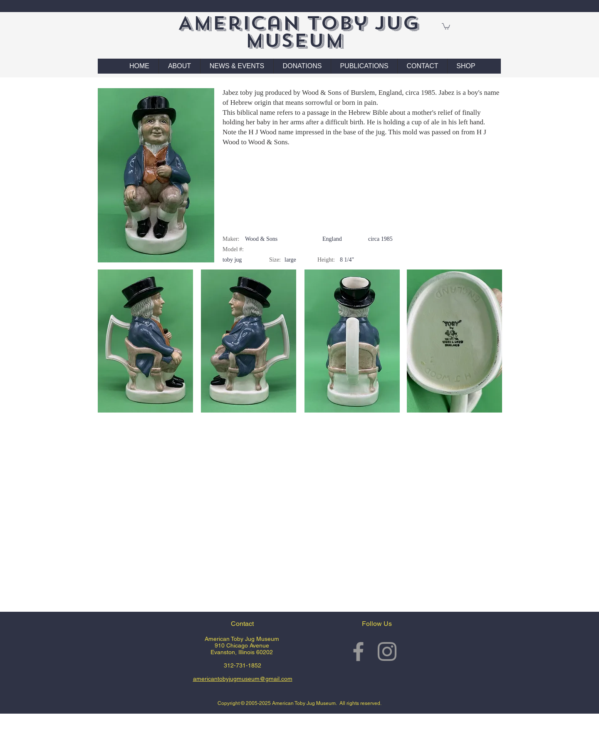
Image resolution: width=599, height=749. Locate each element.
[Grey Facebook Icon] (358, 651)
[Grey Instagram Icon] (387, 651)
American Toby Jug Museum (298, 31)
